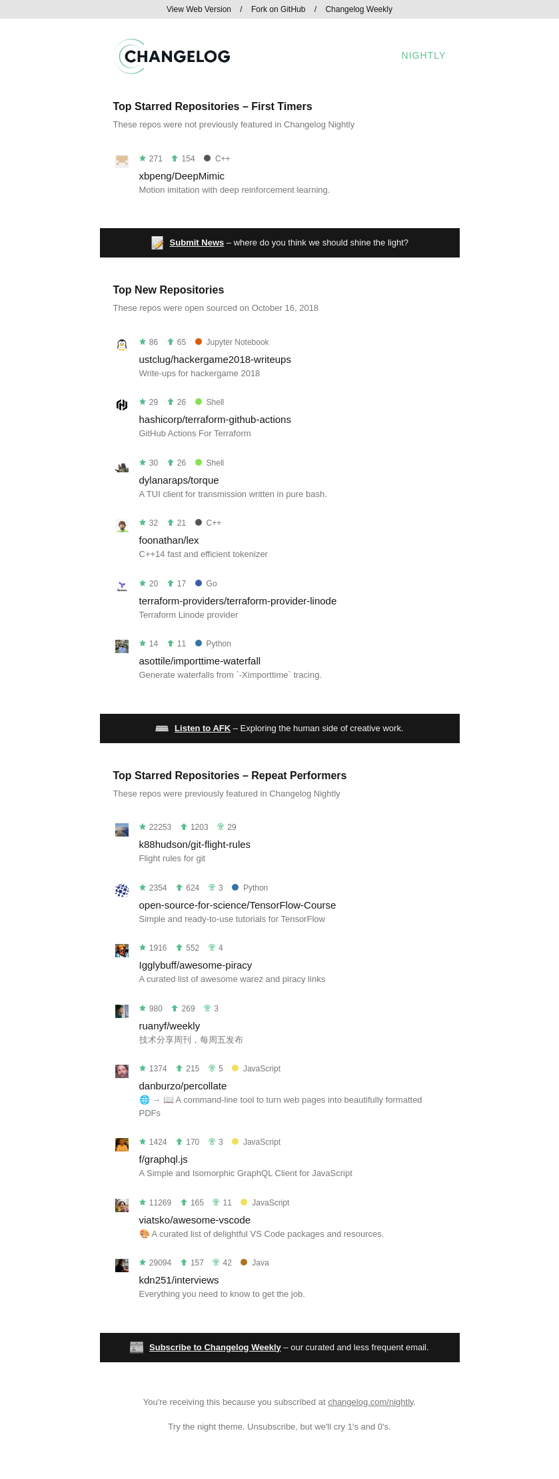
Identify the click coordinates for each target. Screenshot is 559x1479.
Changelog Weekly (358, 9)
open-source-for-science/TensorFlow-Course (237, 905)
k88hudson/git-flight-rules (195, 844)
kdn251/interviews (179, 1280)
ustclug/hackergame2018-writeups (215, 359)
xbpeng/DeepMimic (182, 175)
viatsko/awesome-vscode (195, 1219)
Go (206, 583)
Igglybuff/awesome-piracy (196, 965)
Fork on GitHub (278, 9)
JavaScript (256, 1068)
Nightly (424, 55)
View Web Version (199, 9)
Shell (210, 402)
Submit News (197, 242)
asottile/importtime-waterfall (200, 660)
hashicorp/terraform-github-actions (215, 419)
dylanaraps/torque (179, 480)
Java (255, 1263)
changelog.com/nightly (370, 1402)
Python (213, 643)
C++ (217, 158)
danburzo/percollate (183, 1085)
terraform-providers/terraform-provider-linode (238, 600)
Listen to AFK (203, 728)
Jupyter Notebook (232, 342)
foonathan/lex (169, 540)
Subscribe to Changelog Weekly (215, 1347)
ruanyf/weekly (170, 1025)
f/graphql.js (163, 1159)
